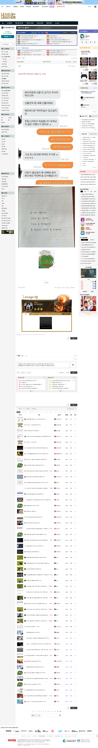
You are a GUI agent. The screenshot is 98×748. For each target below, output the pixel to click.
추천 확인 (73, 287)
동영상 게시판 (4, 132)
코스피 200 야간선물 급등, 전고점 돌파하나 (37, 436)
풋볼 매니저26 (4, 228)
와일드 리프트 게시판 (6, 105)
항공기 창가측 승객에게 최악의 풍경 (35, 448)
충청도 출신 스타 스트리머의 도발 (35, 419)
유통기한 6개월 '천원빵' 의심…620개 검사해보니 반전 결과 (40, 597)
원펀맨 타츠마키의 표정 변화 (34, 690)
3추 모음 (4, 59)
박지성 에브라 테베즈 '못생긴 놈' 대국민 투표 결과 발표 (40, 471)
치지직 (3, 198)
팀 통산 (3, 144)
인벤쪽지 (35, 309)
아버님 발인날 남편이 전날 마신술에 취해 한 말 (38, 540)
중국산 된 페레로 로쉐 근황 (33, 476)
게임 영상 (3, 210)
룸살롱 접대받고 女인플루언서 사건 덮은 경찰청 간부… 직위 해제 (42, 574)
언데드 (57, 690)
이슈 (24, 412)
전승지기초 (58, 436)
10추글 (28, 408)
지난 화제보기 (65, 32)
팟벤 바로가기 (4, 196)
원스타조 (58, 643)
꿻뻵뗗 (57, 632)
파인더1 (58, 528)
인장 (25, 314)
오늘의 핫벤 (4, 179)
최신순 (26, 355)
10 (57, 711)
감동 (70, 412)
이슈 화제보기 (73, 32)
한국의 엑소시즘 (31, 522)
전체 (18, 412)
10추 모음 (4, 61)
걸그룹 (3, 203)
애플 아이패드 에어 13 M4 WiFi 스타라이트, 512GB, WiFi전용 (88, 184)
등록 (73, 364)
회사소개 (23, 736)
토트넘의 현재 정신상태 (33, 517)
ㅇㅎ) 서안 (30, 442)
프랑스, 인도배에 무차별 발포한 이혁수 (36, 638)
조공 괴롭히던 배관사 (32, 580)
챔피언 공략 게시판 (5, 81)
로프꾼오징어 (59, 661)
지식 (56, 412)
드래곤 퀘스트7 (5, 225)
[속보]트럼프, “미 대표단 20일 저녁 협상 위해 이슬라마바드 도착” (42, 655)
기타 (74, 412)
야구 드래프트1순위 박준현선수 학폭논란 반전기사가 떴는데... (41, 488)
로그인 (89, 6)
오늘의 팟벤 (4, 181)
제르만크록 (58, 424)
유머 (37, 412)
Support (3, 122)
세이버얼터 (20, 61)
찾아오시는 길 (67, 736)
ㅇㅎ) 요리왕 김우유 (32, 424)
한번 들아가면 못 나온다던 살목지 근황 (36, 563)
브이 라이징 (4, 215)
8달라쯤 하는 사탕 (31, 632)
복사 (23, 58)
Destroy (57, 592)
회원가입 (4, 39)
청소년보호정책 (50, 736)
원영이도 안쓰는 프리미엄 (33, 545)
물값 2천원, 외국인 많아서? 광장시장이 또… (37, 586)
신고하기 (63, 287)
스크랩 (58, 287)
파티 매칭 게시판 (5, 103)
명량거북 (58, 465)
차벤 (2, 201)
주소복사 (19, 334)
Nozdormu (58, 545)
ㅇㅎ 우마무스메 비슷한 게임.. (34, 701)
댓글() (73, 66)
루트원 (57, 649)
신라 (57, 655)
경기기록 (3, 139)
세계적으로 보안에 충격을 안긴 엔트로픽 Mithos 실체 (39, 695)
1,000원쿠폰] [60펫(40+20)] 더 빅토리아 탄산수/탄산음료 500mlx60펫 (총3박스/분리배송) (88, 174)
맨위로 (67, 372)
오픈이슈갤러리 (74, 58)
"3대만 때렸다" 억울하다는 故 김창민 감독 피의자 (38, 615)
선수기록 (3, 141)
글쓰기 (73, 405)
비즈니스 (29, 736)
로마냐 (57, 638)
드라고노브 (58, 626)
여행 (2, 206)
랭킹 (40, 314)
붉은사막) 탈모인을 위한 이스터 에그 (36, 482)
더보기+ (44, 377)
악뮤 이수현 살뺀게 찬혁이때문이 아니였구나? (38, 678)
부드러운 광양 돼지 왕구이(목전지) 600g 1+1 (88, 179)
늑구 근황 (29, 511)
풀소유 (57, 471)
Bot (9, 120)
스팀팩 (57, 499)
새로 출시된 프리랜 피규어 (33, 667)
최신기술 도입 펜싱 (32, 661)
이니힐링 (38, 309)
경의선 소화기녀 (31, 505)
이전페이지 (61, 372)
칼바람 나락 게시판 (5, 110)
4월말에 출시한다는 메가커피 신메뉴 (36, 453)
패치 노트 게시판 (5, 76)
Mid (2, 120)
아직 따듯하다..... (31, 626)
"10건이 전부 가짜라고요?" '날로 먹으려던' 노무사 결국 (40, 609)
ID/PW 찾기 (10, 39)
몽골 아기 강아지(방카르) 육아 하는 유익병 (37, 499)
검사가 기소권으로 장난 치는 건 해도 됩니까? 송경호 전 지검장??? (42, 592)
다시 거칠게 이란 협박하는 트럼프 (35, 459)
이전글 (28, 372)
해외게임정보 (4, 208)
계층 (65, 412)
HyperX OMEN (5, 213)
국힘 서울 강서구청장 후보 (33, 465)
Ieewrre (57, 494)
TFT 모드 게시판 (5, 108)
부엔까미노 (58, 511)
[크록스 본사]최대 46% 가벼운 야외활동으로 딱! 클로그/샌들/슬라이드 (88, 177)
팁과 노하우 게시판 (5, 73)
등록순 (22, 355)
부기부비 (58, 488)
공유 (56, 287)
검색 (12, 44)
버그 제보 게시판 (5, 83)
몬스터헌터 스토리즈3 (6, 220)
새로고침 (75, 355)
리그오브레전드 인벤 (9, 27)
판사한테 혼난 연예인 (32, 569)
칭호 (47, 314)
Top (2, 117)
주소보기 (19, 58)
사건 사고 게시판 (5, 100)
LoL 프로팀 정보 (5, 154)
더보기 (41, 309)
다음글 (22, 372)
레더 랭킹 (3, 151)
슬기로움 (58, 430)
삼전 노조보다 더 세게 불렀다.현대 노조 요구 (37, 603)
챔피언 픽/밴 (4, 149)
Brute (57, 695)
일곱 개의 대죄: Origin (6, 218)
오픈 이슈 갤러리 (5, 176)
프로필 (33, 314)
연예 (31, 412)
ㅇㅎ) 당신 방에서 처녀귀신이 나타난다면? (37, 643)
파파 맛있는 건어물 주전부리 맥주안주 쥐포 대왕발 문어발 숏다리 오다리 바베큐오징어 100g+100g (88, 182)
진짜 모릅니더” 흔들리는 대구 (34, 672)
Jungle (9, 117)
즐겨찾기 (34, 408)
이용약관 (34, 736)
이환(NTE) (87, 36)
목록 (70, 66)
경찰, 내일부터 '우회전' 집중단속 (35, 534)
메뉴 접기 (66, 314)
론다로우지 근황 (31, 430)
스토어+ (95, 47)
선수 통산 (3, 146)
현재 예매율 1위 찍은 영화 (33, 494)
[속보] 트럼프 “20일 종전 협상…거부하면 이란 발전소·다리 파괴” (42, 528)
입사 (57, 557)
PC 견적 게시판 (5, 186)
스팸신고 (68, 287)
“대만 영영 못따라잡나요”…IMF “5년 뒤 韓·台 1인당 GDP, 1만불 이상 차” (43, 649)
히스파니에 (58, 419)
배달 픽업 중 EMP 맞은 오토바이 (35, 557)
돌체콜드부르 (59, 453)
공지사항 (74, 736)
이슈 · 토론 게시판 (5, 98)
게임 (51, 412)
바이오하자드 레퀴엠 (6, 223)
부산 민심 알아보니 (32, 684)
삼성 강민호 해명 (31, 551)
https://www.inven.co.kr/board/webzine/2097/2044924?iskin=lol (34, 334)
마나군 (57, 701)
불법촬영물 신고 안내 (59, 736)
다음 (60, 711)
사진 (60, 412)
